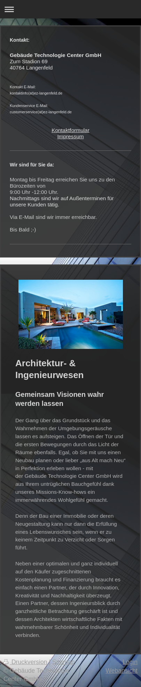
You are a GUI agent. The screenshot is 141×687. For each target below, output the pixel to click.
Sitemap (63, 662)
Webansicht (121, 670)
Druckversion (26, 662)
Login (130, 662)
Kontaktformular (70, 130)
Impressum (70, 136)
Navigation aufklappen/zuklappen (70, 9)
